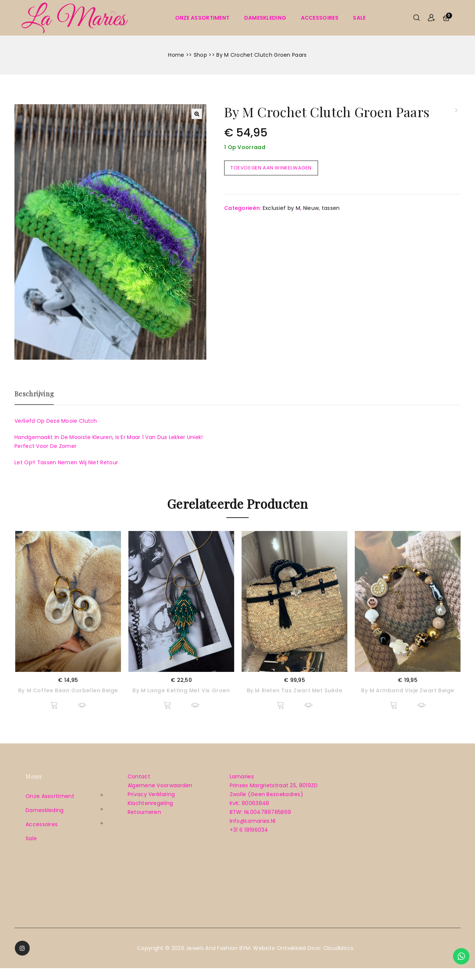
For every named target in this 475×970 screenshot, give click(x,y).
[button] (196, 114)
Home (176, 55)
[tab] (37, 397)
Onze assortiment (202, 18)
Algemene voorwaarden (160, 787)
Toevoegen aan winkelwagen (271, 167)
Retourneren (144, 814)
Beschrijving (34, 393)
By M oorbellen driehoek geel (456, 110)
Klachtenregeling (150, 805)
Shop (200, 55)
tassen (331, 208)
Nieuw (311, 208)
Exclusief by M (281, 208)
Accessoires (319, 18)
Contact (139, 778)
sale (359, 18)
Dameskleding (265, 18)
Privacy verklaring (151, 796)
